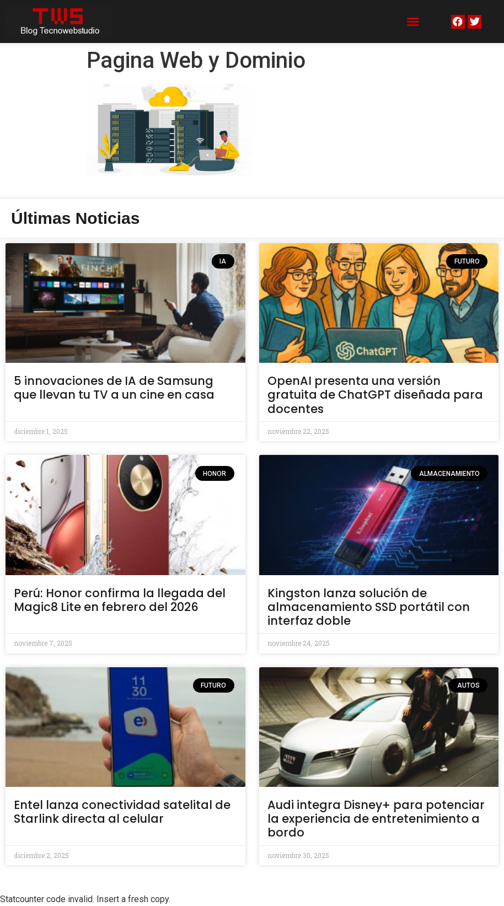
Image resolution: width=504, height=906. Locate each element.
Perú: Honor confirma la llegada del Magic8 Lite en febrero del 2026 (120, 600)
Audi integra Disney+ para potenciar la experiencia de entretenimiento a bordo (376, 818)
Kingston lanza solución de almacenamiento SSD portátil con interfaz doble (368, 607)
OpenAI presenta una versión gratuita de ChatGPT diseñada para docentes (375, 394)
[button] (413, 21)
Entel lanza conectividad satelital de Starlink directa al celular (122, 812)
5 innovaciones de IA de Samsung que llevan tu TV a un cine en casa (114, 388)
